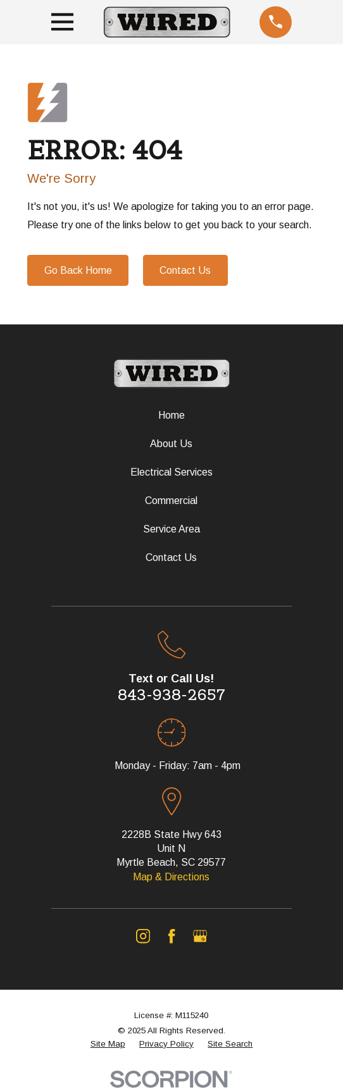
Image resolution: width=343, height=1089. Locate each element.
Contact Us (185, 270)
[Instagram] (143, 936)
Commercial (171, 500)
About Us (171, 443)
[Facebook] (171, 936)
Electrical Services (171, 472)
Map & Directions (171, 876)
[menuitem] (107, 1044)
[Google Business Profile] (200, 936)
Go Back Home (78, 270)
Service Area (171, 529)
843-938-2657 (171, 694)
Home (171, 415)
